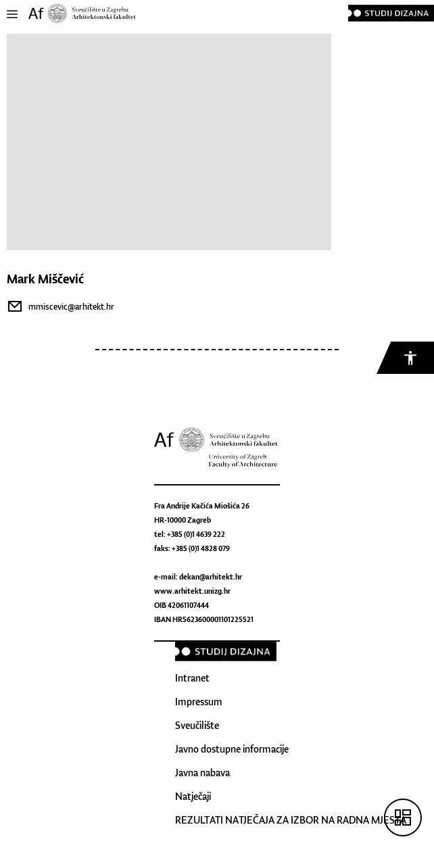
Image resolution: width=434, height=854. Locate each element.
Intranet (192, 677)
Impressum (198, 701)
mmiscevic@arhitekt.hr (71, 306)
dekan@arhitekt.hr (210, 577)
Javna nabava (202, 772)
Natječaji (193, 796)
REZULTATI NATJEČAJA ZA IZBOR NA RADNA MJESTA (290, 819)
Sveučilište (197, 725)
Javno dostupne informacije (232, 748)
